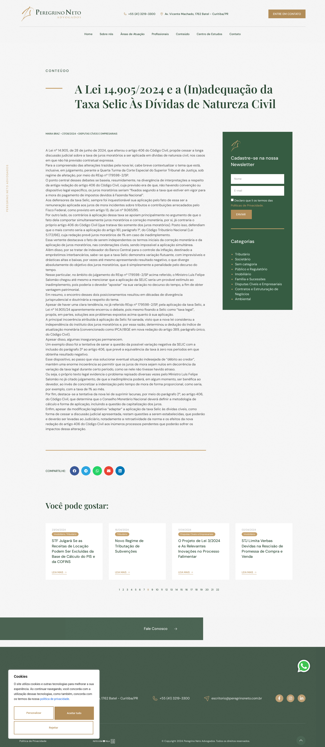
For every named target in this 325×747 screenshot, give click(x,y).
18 (196, 589)
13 (171, 589)
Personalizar (35, 714)
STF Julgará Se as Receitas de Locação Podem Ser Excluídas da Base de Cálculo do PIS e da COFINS (73, 551)
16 (186, 589)
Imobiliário (243, 274)
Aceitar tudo (54, 727)
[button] (74, 470)
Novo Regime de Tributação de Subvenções (129, 546)
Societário (242, 259)
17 (191, 589)
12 (166, 589)
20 (207, 589)
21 (212, 589)
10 (157, 589)
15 (181, 589)
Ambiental (243, 299)
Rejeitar (75, 714)
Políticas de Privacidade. (247, 205)
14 (176, 589)
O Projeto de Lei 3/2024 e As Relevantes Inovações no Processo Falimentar (199, 548)
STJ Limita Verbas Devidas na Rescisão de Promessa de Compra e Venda (262, 548)
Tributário (242, 254)
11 (162, 589)
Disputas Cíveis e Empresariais (258, 284)
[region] (53, 706)
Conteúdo (57, 71)
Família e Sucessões (250, 279)
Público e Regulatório (251, 269)
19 (201, 589)
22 (217, 589)
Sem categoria (246, 264)
